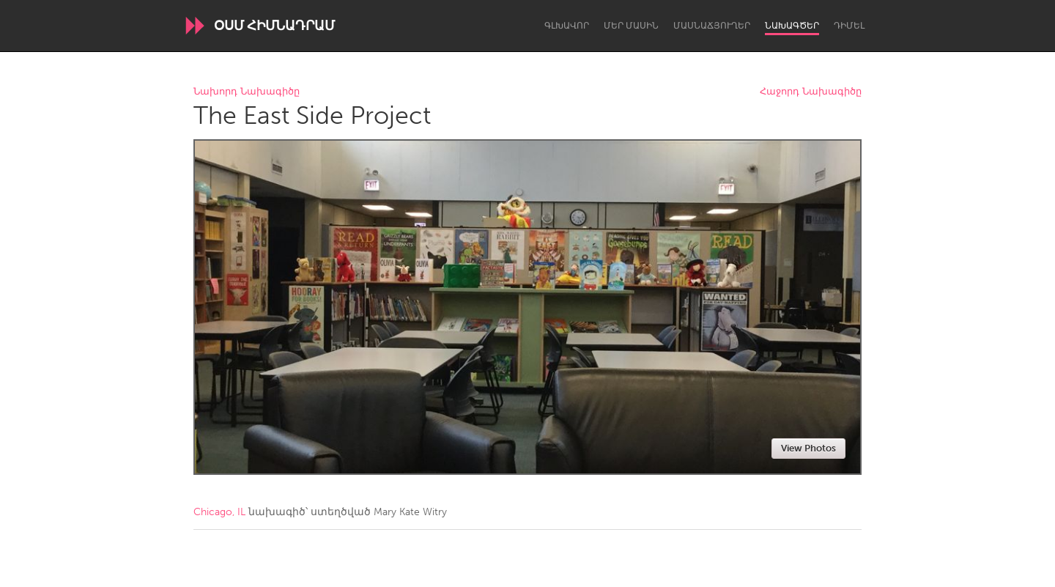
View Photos (808, 448)
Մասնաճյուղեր (711, 26)
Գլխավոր (566, 26)
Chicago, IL (219, 512)
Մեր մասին (631, 26)
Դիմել (849, 26)
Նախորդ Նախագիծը (246, 92)
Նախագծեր (792, 26)
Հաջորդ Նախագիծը (811, 92)
